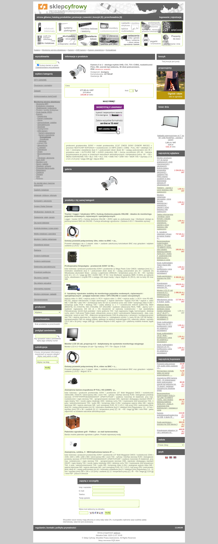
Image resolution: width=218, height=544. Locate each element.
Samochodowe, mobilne (47, 123)
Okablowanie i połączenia (46, 108)
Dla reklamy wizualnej (42, 283)
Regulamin (40, 528)
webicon (117, 533)
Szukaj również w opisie (48, 65)
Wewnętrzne (42, 145)
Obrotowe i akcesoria (45, 158)
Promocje (77, 17)
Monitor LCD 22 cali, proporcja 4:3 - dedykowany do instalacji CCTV (165, 293)
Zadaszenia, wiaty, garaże (44, 217)
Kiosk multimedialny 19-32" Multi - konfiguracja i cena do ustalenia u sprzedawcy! (165, 337)
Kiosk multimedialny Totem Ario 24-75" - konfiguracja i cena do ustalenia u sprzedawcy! (165, 326)
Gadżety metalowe (41, 190)
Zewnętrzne (42, 150)
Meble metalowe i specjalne (45, 234)
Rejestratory (41, 170)
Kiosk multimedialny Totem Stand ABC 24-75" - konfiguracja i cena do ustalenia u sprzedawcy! (165, 268)
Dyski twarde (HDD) (44, 112)
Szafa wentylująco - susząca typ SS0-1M (164, 278)
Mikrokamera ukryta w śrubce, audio (165, 301)
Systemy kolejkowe (41, 256)
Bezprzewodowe (44, 154)
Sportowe (41, 127)
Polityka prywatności (65, 528)
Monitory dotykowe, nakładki (45, 294)
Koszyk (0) (98, 17)
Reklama (37, 250)
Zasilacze (40, 172)
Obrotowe (42, 141)
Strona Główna (44, 17)
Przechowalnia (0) (113, 17)
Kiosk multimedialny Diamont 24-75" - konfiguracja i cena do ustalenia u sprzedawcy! (165, 349)
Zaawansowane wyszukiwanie (47, 67)
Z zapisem (41, 147)
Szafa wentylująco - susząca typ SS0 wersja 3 (167, 423)
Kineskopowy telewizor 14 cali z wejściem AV (164, 285)
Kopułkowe (44, 139)
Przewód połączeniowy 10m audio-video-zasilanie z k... (167, 366)
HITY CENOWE (40, 80)
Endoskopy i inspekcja (45, 106)
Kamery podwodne (44, 118)
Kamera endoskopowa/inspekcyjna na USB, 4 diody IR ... (167, 415)
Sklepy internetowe (104, 540)
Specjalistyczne (43, 125)
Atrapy (40, 152)
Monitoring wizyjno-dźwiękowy (54, 50)
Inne (38, 177)
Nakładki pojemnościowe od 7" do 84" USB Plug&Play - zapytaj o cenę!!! (170, 138)
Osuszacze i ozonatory (43, 85)
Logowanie (164, 17)
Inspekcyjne (42, 116)
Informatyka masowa (42, 289)
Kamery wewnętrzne (47, 133)
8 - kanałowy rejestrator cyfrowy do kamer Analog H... (164, 235)
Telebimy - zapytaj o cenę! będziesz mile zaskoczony (165, 190)
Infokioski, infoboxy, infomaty (45, 195)
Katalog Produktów (61, 17)
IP (38, 156)
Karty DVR (40, 160)
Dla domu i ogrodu (41, 278)
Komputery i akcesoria (43, 201)
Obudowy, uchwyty (43, 166)
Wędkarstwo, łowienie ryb (44, 212)
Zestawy (39, 174)
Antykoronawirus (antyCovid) (45, 96)
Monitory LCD (41, 162)
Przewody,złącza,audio (45, 168)
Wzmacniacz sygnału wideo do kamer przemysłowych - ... (165, 373)
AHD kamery (81, 50)
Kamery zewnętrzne (96, 50)
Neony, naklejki (42, 164)
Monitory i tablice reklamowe (45, 239)
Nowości (87, 17)
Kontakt (50, 528)
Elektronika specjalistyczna (44, 267)
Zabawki (37, 91)
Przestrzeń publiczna (42, 272)
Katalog (37, 50)
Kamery (71, 50)
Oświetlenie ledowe (41, 245)
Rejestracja (176, 17)
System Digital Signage (43, 206)
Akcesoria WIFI (42, 104)
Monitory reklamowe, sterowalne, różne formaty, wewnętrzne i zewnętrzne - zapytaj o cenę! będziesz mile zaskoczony (164, 203)
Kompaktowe (111, 50)
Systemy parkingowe (42, 261)
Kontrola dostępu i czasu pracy (46, 228)
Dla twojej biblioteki (41, 223)
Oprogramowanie (41, 300)
